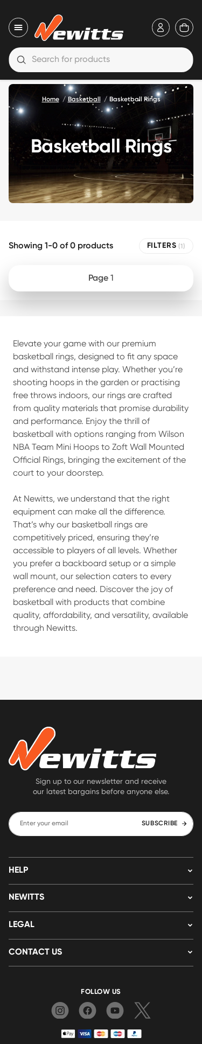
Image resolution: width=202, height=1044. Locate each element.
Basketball (84, 99)
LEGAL (21, 925)
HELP (18, 870)
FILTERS (166, 246)
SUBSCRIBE (164, 823)
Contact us (35, 952)
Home (50, 99)
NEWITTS (26, 897)
